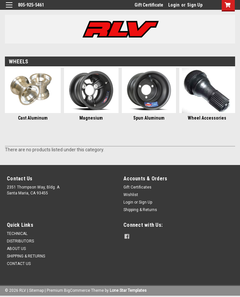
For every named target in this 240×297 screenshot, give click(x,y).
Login (174, 5)
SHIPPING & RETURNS (26, 256)
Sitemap (36, 290)
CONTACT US (19, 263)
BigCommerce (77, 290)
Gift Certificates (137, 187)
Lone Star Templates (128, 290)
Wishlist (130, 194)
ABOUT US (16, 248)
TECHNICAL (17, 233)
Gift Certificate (149, 5)
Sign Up (194, 5)
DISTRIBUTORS (20, 241)
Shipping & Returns (140, 209)
